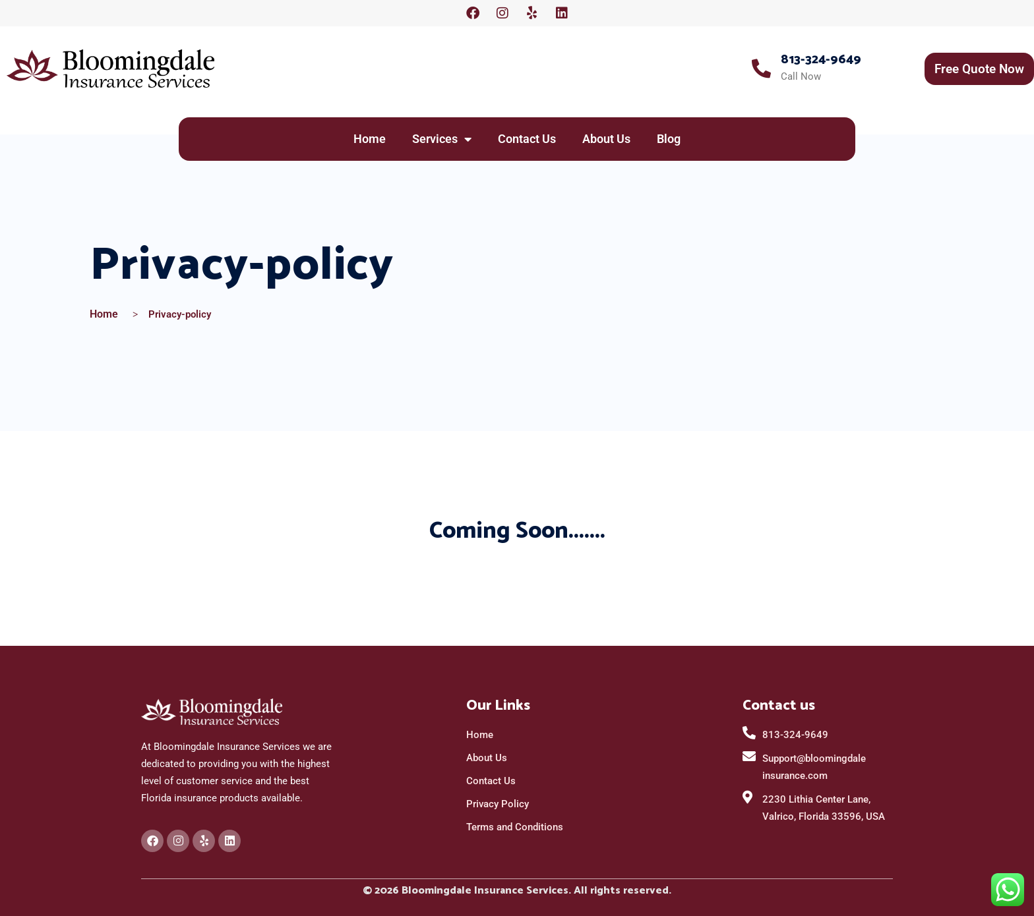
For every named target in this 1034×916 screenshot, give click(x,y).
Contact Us (527, 139)
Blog (669, 139)
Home (369, 139)
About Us (606, 139)
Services (441, 139)
